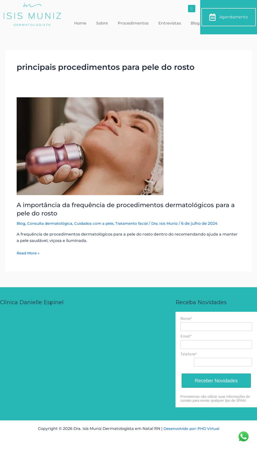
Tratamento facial (138, 223)
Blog (195, 23)
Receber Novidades (216, 380)
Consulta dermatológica (52, 223)
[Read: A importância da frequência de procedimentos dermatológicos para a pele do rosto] (90, 146)
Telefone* (188, 353)
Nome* (186, 318)
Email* (186, 336)
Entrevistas (169, 23)
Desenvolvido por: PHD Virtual (191, 428)
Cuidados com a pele (98, 223)
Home (80, 23)
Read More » (29, 252)
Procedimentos (133, 23)
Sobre (102, 23)
